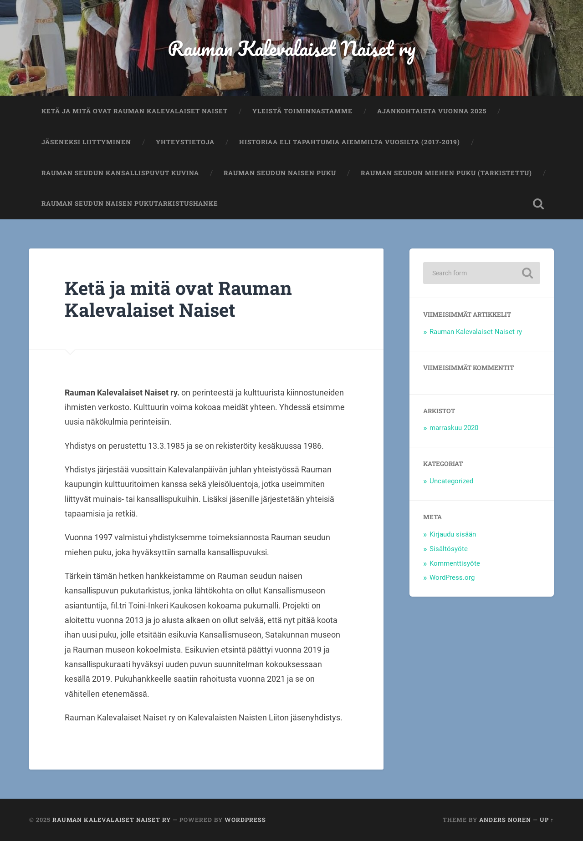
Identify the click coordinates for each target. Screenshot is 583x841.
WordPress (245, 819)
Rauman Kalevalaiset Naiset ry (291, 48)
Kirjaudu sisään (453, 534)
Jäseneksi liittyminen (86, 142)
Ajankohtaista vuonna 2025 (431, 111)
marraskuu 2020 (454, 428)
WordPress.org (452, 577)
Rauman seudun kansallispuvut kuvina (120, 173)
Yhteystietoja (185, 142)
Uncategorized (451, 481)
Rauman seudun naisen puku (280, 173)
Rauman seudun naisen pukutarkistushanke (129, 203)
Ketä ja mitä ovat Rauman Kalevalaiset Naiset (134, 111)
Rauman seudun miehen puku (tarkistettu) (446, 173)
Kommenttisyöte (455, 563)
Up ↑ (547, 819)
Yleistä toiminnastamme (302, 111)
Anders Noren (505, 819)
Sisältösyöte (449, 549)
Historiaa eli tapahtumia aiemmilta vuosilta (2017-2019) (349, 142)
